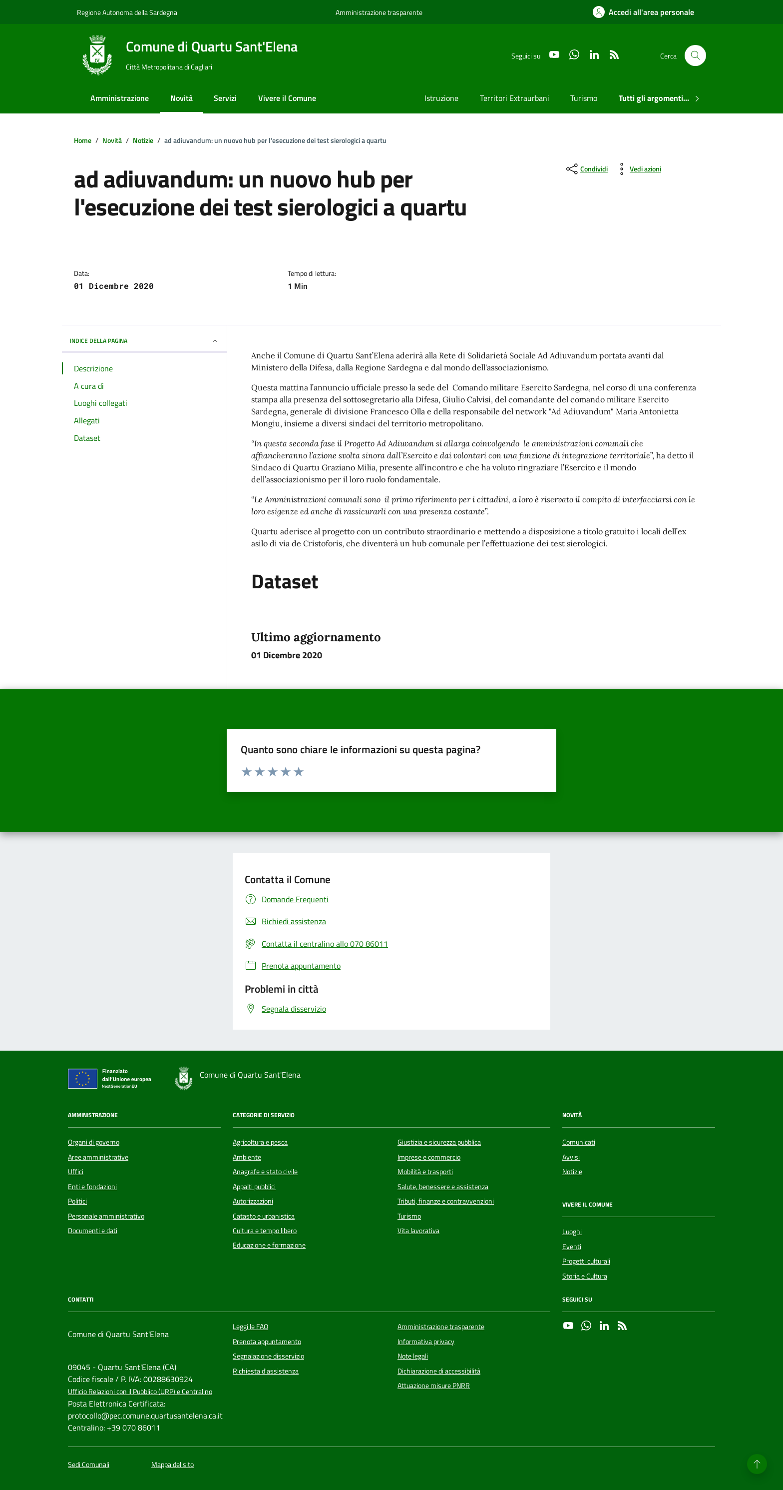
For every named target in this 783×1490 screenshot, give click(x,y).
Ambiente (247, 1157)
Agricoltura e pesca (260, 1142)
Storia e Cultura (584, 1276)
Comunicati (578, 1142)
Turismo (583, 98)
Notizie (572, 1171)
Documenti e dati (92, 1230)
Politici (77, 1201)
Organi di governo (93, 1142)
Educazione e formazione (269, 1245)
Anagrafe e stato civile (265, 1171)
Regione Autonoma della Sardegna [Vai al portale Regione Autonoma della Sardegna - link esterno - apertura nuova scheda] (127, 12)
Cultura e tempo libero (265, 1230)
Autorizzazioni (253, 1201)
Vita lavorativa (418, 1230)
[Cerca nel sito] (695, 55)
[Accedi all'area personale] (643, 12)
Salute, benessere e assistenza (442, 1186)
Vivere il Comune (287, 98)
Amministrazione (119, 98)
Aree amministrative (98, 1157)
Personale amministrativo (106, 1216)
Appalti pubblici (254, 1186)
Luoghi (572, 1231)
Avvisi (571, 1157)
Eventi (571, 1246)
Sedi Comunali (88, 1465)
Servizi (225, 98)
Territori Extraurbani (514, 98)
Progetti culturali (586, 1261)
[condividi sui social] (586, 169)
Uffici (75, 1171)
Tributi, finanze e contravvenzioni (445, 1201)
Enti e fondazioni (92, 1186)
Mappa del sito (172, 1465)
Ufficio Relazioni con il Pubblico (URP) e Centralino (140, 1392)
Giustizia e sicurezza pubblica (439, 1142)
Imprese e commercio (428, 1157)
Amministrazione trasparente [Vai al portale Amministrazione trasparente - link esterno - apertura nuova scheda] (379, 12)
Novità (181, 98)
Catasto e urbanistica (264, 1216)
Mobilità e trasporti (425, 1171)
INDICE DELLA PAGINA (144, 340)
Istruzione (441, 98)
